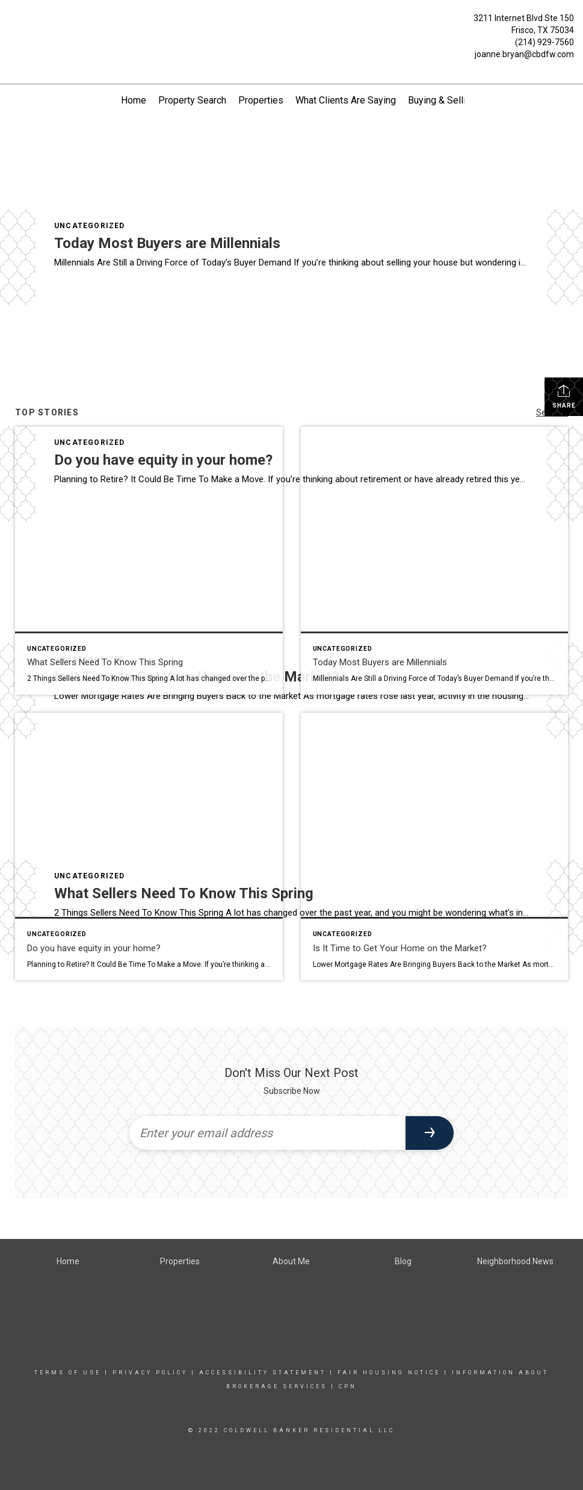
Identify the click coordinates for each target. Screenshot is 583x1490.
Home (133, 100)
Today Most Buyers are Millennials (167, 243)
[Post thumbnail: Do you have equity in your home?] (149, 847)
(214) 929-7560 (544, 42)
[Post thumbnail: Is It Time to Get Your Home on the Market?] (435, 847)
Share (564, 396)
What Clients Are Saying (345, 100)
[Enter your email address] (267, 1133)
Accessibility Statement (262, 1373)
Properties (260, 100)
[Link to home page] (12, 31)
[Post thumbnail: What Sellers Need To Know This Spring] (149, 561)
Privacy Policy (150, 1373)
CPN (348, 1386)
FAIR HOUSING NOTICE (389, 1373)
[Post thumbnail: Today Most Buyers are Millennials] (435, 561)
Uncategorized (89, 226)
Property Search (192, 100)
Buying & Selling (442, 100)
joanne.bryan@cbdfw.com (524, 54)
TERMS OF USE (67, 1373)
